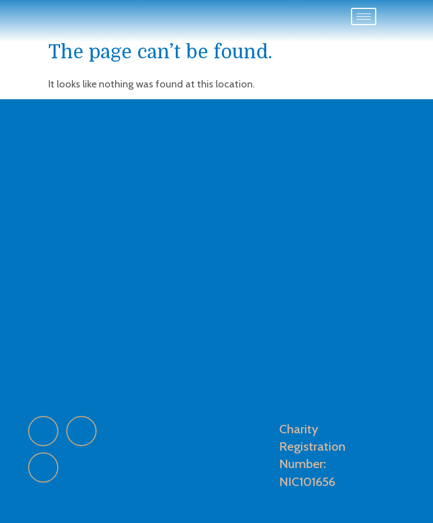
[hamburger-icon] (363, 16)
